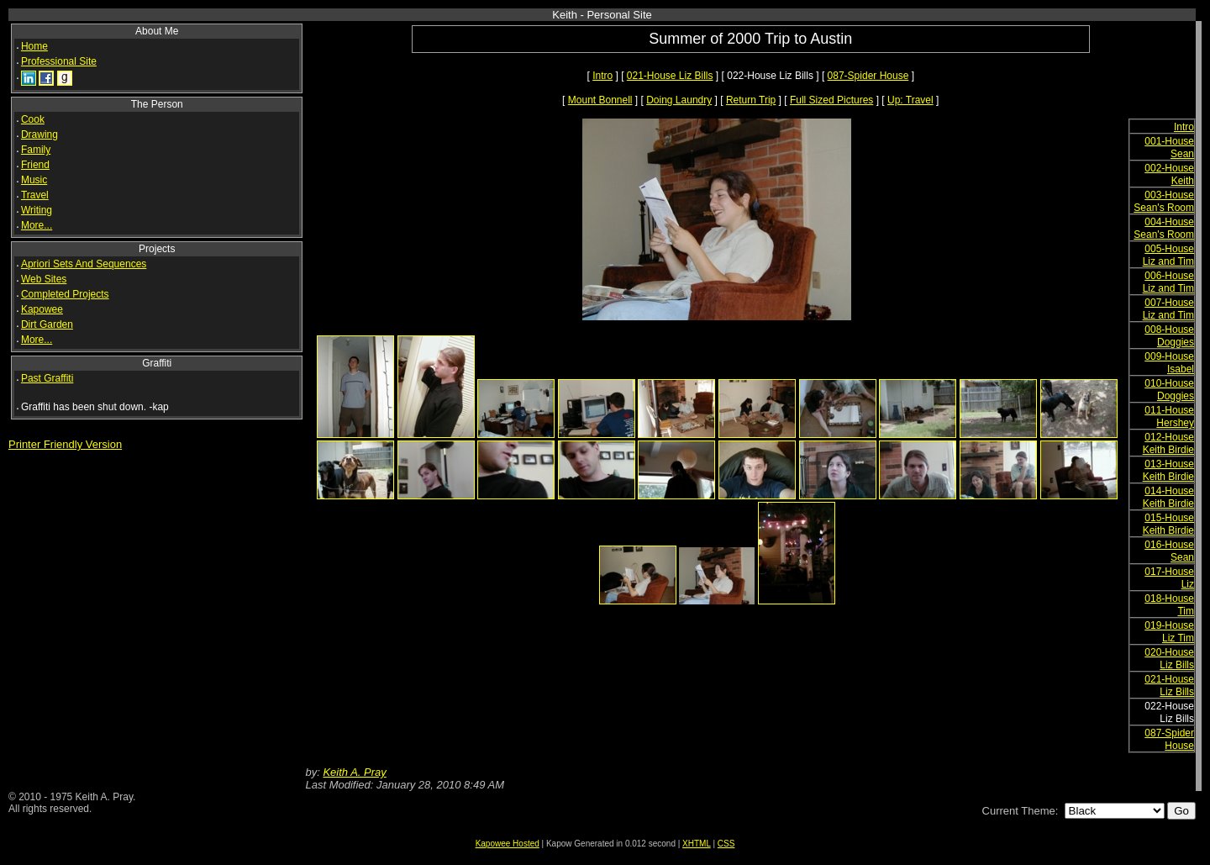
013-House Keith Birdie (1168, 470)
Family (35, 150)
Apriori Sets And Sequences (83, 264)
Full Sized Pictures (831, 100)
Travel (35, 195)
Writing (36, 210)
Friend (35, 165)
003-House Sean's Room (1164, 201)
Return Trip (751, 100)
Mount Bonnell (600, 100)
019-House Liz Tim (1169, 632)
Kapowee (42, 309)
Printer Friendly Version (65, 444)
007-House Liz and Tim (1168, 309)
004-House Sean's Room (1164, 228)
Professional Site (59, 61)
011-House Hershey (1169, 416)
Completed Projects (65, 294)
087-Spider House (868, 76)
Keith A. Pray (354, 772)
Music (34, 180)
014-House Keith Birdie (1168, 497)
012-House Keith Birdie (1168, 443)
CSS (726, 843)
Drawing (39, 134)
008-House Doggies (1169, 336)
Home (34, 46)
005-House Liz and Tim (1168, 255)
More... (36, 225)
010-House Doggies (1169, 389)
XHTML (696, 843)
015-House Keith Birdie (1168, 524)
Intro (602, 76)
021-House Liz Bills (670, 76)
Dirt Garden (47, 324)
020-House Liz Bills (1169, 658)
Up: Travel (910, 100)
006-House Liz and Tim (1168, 282)
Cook (33, 119)
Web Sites (43, 279)
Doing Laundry (679, 100)
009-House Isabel (1169, 363)
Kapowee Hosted (507, 843)
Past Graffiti (47, 378)
